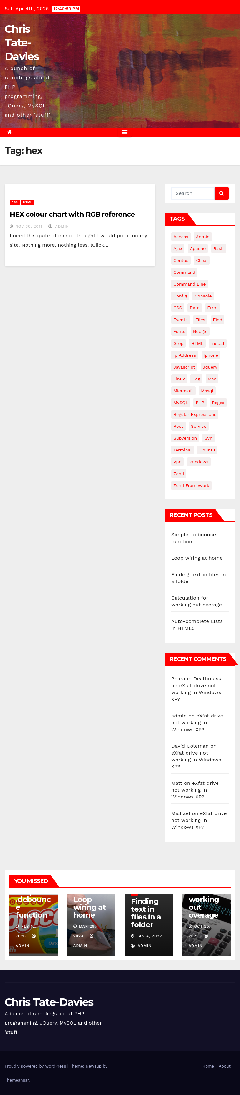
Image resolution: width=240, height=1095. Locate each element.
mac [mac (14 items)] (212, 378)
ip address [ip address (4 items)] (184, 355)
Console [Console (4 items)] (203, 295)
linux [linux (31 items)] (179, 378)
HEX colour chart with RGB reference (72, 214)
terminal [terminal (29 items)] (182, 449)
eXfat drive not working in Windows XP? (196, 692)
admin (58, 226)
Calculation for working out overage (204, 899)
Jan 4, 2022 (149, 936)
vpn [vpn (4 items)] (177, 461)
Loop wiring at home (197, 558)
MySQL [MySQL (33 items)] (180, 402)
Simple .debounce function (33, 903)
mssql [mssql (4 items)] (207, 390)
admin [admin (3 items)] (203, 236)
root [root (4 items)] (178, 426)
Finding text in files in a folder (146, 913)
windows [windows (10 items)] (199, 461)
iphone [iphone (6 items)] (211, 355)
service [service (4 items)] (199, 426)
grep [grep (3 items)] (178, 343)
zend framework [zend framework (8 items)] (191, 485)
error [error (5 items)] (212, 307)
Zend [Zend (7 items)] (178, 473)
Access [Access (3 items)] (180, 236)
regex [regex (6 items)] (218, 402)
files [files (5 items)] (200, 319)
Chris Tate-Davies (22, 42)
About (225, 1066)
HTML (27, 202)
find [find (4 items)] (217, 319)
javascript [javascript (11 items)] (184, 366)
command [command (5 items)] (184, 272)
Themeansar (17, 1080)
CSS (15, 202)
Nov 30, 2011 (28, 226)
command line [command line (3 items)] (189, 284)
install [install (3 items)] (217, 343)
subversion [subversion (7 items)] (185, 438)
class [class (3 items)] (202, 260)
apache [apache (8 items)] (198, 248)
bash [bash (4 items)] (218, 248)
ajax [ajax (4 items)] (177, 248)
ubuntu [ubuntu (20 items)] (207, 449)
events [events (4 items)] (180, 319)
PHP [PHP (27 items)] (200, 402)
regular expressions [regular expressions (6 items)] (194, 414)
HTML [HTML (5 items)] (197, 343)
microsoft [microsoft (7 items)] (183, 390)
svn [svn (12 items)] (208, 438)
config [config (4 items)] (180, 295)
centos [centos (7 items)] (180, 260)
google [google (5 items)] (200, 331)
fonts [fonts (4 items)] (179, 331)
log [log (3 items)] (196, 378)
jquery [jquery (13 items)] (210, 366)
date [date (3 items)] (195, 307)
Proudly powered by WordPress (36, 1066)
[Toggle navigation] (125, 132)
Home (208, 1066)
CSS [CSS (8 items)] (177, 307)
